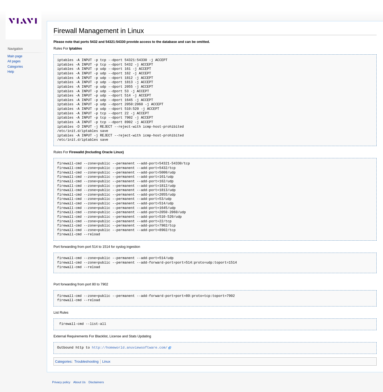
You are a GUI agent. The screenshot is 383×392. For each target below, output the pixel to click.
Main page (14, 56)
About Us (79, 382)
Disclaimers (96, 382)
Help (10, 72)
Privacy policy (61, 382)
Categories (63, 361)
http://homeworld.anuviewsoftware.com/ (129, 347)
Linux (106, 361)
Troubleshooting (86, 361)
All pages (13, 61)
